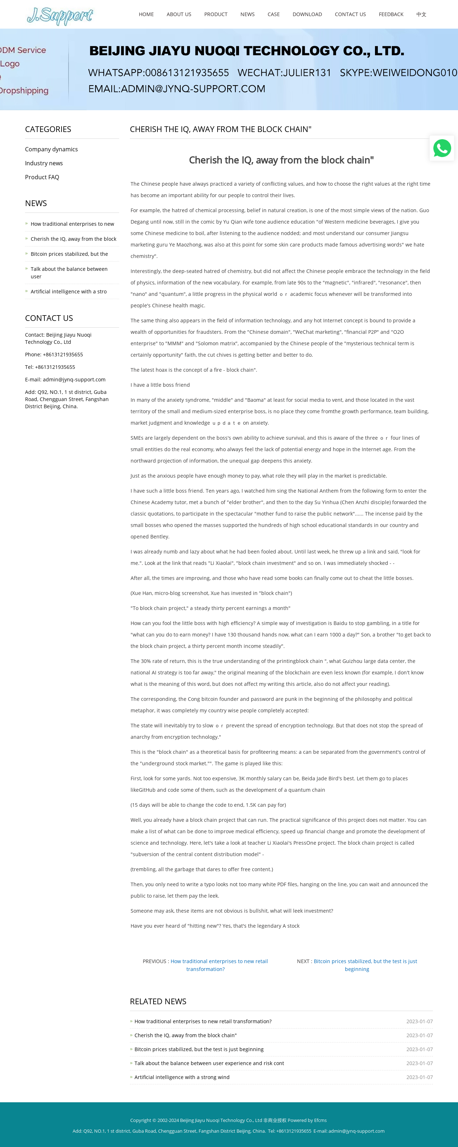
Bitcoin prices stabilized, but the (69, 253)
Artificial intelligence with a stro (69, 291)
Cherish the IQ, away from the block (73, 238)
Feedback (391, 14)
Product (216, 14)
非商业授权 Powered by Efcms (295, 1120)
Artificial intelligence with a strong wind (182, 1077)
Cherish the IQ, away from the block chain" (186, 1035)
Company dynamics (51, 149)
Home (146, 14)
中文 (421, 14)
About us (179, 14)
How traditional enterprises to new (72, 223)
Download (307, 14)
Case (274, 14)
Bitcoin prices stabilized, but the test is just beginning (199, 1049)
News (247, 14)
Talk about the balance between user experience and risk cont (209, 1063)
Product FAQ (42, 177)
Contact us (350, 14)
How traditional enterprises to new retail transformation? (203, 1021)
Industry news (44, 163)
